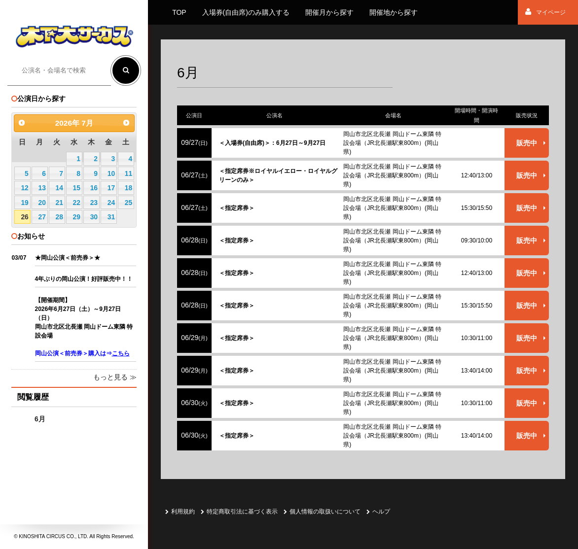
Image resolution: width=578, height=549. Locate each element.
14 (59, 188)
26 (24, 217)
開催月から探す (329, 12)
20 (41, 202)
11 (128, 173)
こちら (121, 353)
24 (111, 202)
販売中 (526, 143)
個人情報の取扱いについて (322, 512)
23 (94, 202)
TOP (179, 12)
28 (59, 217)
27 (41, 217)
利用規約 (180, 512)
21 (59, 202)
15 (76, 188)
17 (111, 188)
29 (76, 217)
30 (94, 217)
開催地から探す (393, 12)
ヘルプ (378, 512)
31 (111, 217)
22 (76, 202)
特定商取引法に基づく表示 (239, 512)
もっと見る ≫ (115, 377)
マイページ (545, 12)
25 (128, 202)
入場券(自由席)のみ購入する (245, 12)
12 (24, 188)
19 (24, 202)
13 (41, 188)
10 (111, 173)
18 (128, 188)
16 (94, 188)
